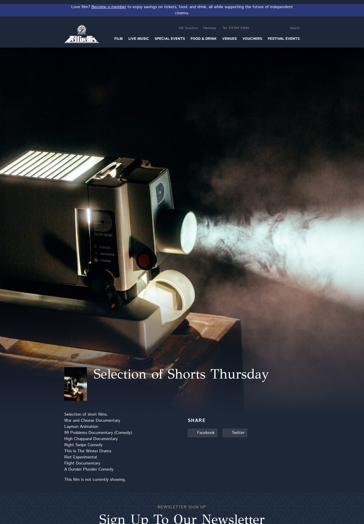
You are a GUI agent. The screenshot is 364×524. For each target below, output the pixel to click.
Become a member (108, 7)
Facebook (203, 433)
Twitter (234, 433)
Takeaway (209, 28)
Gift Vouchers (188, 28)
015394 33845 (236, 28)
